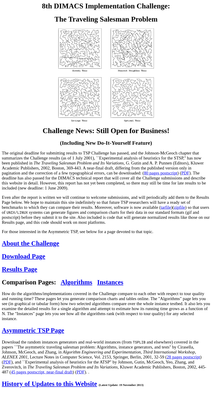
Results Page (19, 269)
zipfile (179, 207)
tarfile (166, 207)
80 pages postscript (160, 173)
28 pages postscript (183, 357)
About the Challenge (30, 243)
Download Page (23, 256)
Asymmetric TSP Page (33, 330)
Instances (110, 282)
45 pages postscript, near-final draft (42, 372)
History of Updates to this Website (49, 383)
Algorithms (76, 282)
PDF (185, 173)
